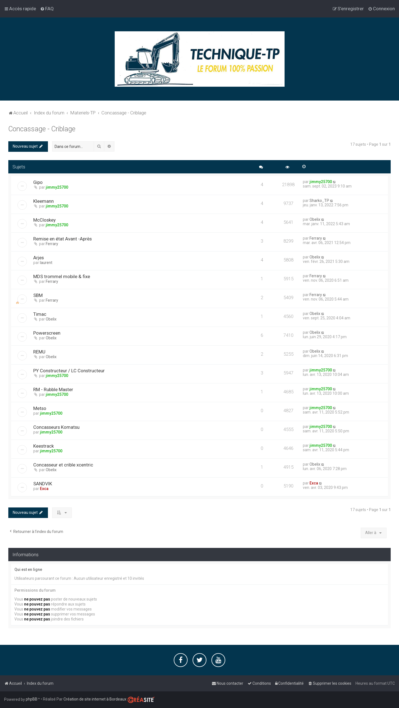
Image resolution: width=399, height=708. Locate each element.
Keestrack (43, 446)
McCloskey (44, 220)
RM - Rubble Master (53, 389)
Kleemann (43, 201)
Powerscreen (46, 333)
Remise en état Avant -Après (62, 239)
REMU (39, 352)
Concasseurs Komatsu (56, 427)
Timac (39, 314)
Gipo (38, 182)
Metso (39, 408)
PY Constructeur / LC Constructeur (69, 370)
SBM (38, 295)
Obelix (315, 219)
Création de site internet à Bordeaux (94, 699)
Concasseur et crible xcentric (63, 465)
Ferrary (52, 244)
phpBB (31, 699)
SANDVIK (42, 483)
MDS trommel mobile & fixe (61, 276)
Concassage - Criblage (41, 129)
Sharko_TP (319, 200)
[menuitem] (47, 8)
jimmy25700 (57, 187)
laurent (46, 262)
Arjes (38, 257)
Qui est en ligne (28, 569)
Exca (44, 488)
